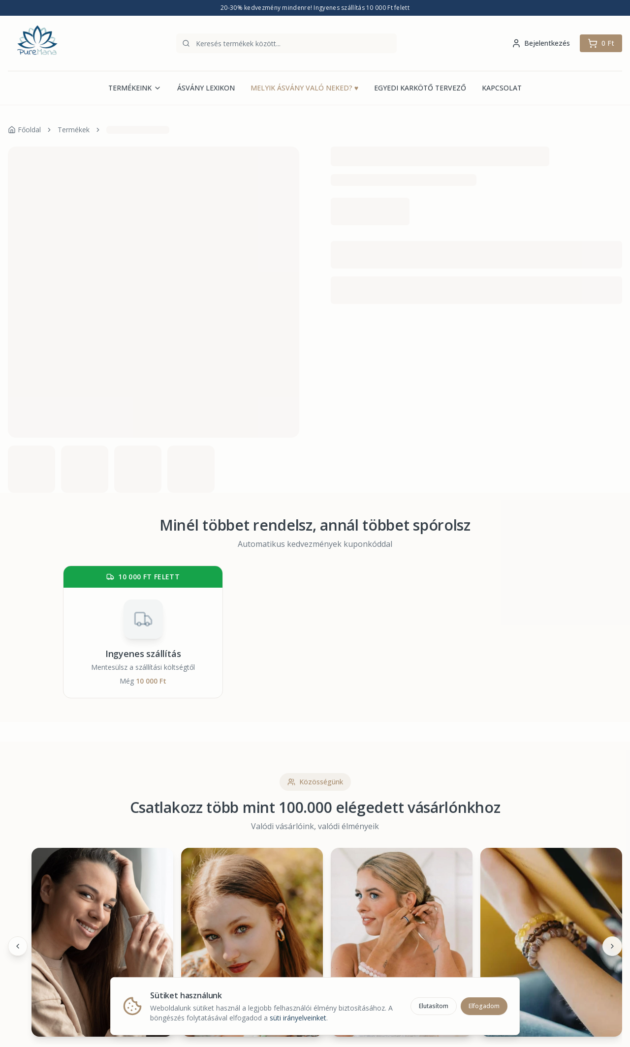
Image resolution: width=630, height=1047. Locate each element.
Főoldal (24, 129)
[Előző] (18, 946)
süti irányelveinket (298, 1016)
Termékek (74, 129)
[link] (137, 130)
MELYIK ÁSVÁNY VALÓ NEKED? (304, 88)
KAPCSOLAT (502, 87)
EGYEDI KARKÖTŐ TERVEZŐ (420, 87)
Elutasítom (433, 1004)
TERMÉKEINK (134, 87)
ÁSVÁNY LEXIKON (206, 87)
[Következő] (612, 946)
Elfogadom (484, 1004)
